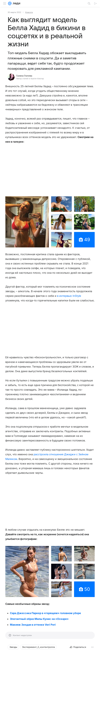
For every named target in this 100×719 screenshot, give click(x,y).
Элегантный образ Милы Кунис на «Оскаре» (39, 618)
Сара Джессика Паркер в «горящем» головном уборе (45, 613)
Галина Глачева (24, 76)
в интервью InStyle (69, 295)
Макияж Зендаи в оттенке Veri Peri (33, 624)
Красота (29, 12)
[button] (27, 221)
